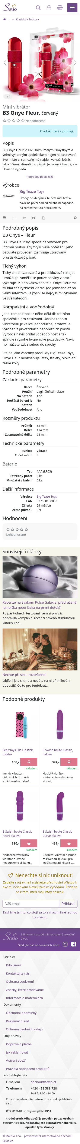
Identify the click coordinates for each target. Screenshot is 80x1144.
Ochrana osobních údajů (24, 1029)
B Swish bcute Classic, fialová (58, 752)
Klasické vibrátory (25, 19)
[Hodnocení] (24, 217)
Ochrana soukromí (20, 981)
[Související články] (33, 217)
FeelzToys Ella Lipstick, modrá (18, 752)
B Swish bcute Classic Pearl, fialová (17, 833)
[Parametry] (14, 217)
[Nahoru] (75, 217)
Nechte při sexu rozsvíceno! (24, 674)
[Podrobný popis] (5, 217)
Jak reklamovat (17, 1052)
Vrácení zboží (16, 1060)
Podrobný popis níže (40, 177)
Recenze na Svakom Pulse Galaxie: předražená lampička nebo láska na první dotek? (40, 605)
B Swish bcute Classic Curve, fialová (57, 833)
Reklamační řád (17, 1021)
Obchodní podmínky (21, 1013)
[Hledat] (38, 9)
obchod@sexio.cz (44, 1082)
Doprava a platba (19, 1044)
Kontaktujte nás (18, 973)
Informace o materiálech (24, 998)
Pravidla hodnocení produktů (27, 1069)
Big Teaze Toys (32, 191)
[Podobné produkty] (43, 217)
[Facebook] (73, 945)
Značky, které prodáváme (25, 990)
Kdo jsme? (13, 965)
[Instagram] (65, 945)
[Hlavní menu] (72, 7)
